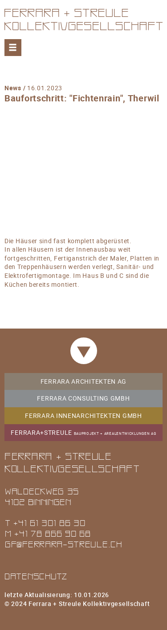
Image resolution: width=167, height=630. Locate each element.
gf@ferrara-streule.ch (63, 544)
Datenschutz (36, 576)
